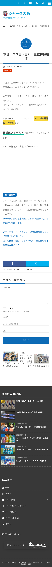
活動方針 (6, 493)
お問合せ (6, 524)
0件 (21, 66)
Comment (6, 287)
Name (5, 317)
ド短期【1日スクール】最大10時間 (29, 412)
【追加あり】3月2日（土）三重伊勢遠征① (32, 449)
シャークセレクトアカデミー (14, 506)
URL (4, 331)
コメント (23, 269)
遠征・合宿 (7, 70)
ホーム (6, 487)
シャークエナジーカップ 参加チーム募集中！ (32, 439)
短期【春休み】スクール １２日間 (29, 401)
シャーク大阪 (8, 499)
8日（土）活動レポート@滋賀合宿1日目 (31, 427)
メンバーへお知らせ (11, 518)
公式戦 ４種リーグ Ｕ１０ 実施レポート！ (32, 462)
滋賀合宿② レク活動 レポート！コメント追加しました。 (14, 362)
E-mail (5, 324)
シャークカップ (9, 512)
